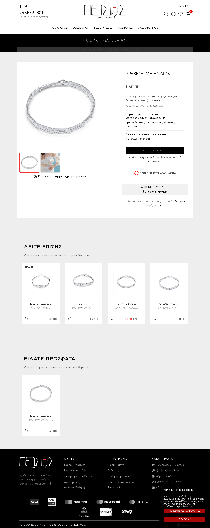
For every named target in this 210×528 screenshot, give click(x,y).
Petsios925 (105, 11)
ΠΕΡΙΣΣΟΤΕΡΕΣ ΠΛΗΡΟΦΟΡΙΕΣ (184, 510)
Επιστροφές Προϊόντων (78, 474)
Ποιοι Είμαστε (116, 463)
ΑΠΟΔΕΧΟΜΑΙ (184, 519)
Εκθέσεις (113, 469)
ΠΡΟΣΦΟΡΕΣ (124, 28)
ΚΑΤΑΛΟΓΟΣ (59, 28)
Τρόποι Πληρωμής (74, 463)
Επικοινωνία (114, 486)
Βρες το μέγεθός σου (121, 480)
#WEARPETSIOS (148, 28)
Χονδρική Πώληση (74, 486)
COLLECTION (80, 28)
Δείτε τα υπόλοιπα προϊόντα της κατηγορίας (156, 204)
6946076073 (178, 480)
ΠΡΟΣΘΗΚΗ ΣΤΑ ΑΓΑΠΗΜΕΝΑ (155, 173)
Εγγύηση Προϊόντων (120, 474)
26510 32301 (33, 15)
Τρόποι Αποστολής (75, 469)
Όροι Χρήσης (72, 480)
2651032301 (161, 480)
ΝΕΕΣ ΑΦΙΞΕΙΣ (103, 28)
